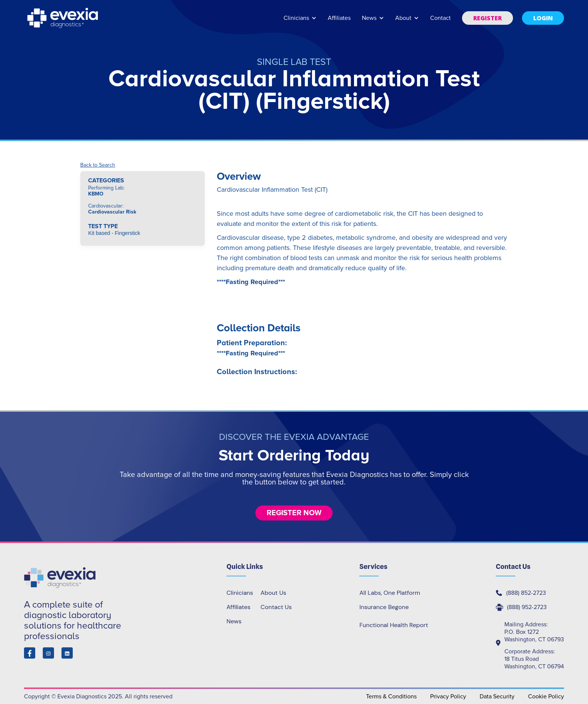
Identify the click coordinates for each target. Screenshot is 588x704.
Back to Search (97, 165)
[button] (300, 21)
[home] (63, 18)
